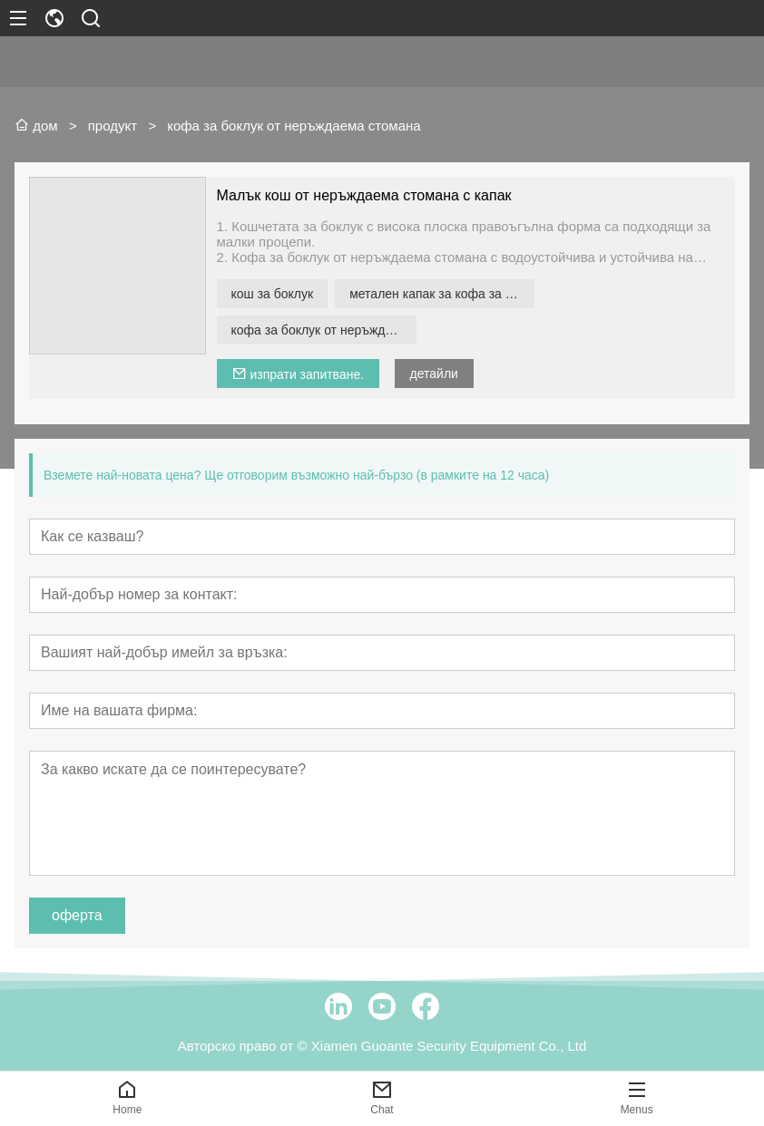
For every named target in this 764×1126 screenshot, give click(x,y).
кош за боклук (272, 293)
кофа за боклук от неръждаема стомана (323, 330)
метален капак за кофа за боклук (441, 293)
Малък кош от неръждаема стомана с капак (364, 195)
